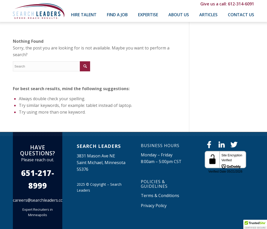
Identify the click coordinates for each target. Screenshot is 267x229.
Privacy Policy (154, 205)
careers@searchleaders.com (40, 200)
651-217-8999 (37, 179)
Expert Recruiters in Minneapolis (37, 212)
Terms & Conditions (160, 195)
